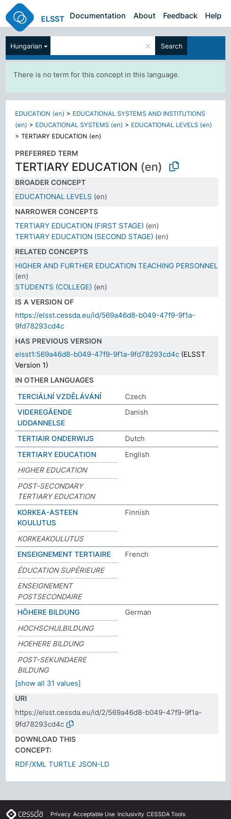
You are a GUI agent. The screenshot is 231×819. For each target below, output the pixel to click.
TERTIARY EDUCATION (56, 454)
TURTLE (62, 764)
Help (213, 15)
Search (171, 46)
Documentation (98, 15)
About (144, 15)
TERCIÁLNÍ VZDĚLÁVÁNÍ (59, 396)
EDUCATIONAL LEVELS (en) (171, 124)
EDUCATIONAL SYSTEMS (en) (79, 124)
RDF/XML (30, 764)
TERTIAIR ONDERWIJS (55, 438)
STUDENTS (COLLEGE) (53, 286)
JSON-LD (93, 764)
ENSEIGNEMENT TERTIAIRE (64, 554)
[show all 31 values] (48, 683)
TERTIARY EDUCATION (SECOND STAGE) (84, 236)
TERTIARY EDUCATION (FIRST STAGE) (79, 225)
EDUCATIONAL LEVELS (53, 196)
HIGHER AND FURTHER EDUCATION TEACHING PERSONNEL (116, 265)
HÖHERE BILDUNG (48, 612)
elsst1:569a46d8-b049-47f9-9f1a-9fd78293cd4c (97, 354)
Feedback (180, 15)
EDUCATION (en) (40, 113)
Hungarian (26, 46)
